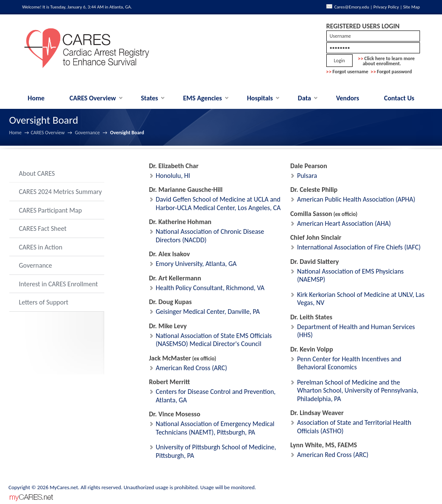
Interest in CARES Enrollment (58, 284)
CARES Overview (92, 98)
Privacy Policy (386, 7)
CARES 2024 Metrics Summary (60, 192)
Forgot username (351, 72)
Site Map (411, 7)
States (149, 98)
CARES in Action (41, 247)
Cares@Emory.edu (351, 7)
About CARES (37, 173)
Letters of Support (44, 302)
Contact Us (399, 98)
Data (304, 98)
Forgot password (394, 72)
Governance (87, 132)
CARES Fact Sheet (43, 228)
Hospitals (260, 98)
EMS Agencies (202, 98)
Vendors (347, 98)
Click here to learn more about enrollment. (386, 60)
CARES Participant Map (50, 210)
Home (36, 98)
